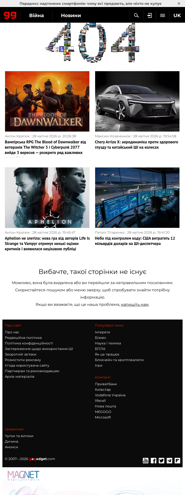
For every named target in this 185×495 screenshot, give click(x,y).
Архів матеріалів (19, 376)
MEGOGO (103, 412)
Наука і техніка (108, 343)
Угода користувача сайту (27, 365)
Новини (71, 15)
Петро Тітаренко (110, 232)
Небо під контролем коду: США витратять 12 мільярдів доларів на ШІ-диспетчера (135, 241)
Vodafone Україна (110, 395)
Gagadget (10, 14)
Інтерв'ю (102, 332)
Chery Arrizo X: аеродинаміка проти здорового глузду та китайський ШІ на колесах (136, 144)
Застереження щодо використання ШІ (39, 349)
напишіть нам (135, 304)
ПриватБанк (106, 384)
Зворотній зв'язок (20, 354)
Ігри (98, 365)
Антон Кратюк (17, 136)
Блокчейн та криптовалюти (119, 360)
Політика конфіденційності (29, 343)
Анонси (11, 447)
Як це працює (107, 354)
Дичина (11, 441)
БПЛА (100, 349)
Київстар (103, 389)
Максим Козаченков (113, 136)
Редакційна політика (23, 337)
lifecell (100, 400)
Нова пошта (105, 406)
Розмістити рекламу (23, 360)
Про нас (12, 332)
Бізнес (100, 337)
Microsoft (103, 417)
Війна (36, 15)
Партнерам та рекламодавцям (32, 371)
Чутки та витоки (19, 436)
